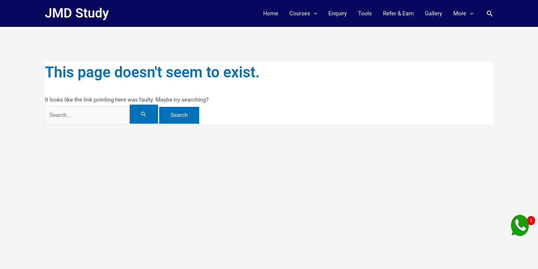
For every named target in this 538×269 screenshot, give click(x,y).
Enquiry (337, 13)
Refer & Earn (398, 13)
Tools (365, 13)
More (463, 13)
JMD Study (77, 13)
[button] (313, 13)
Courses (303, 13)
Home (270, 13)
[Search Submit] (144, 114)
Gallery (433, 13)
